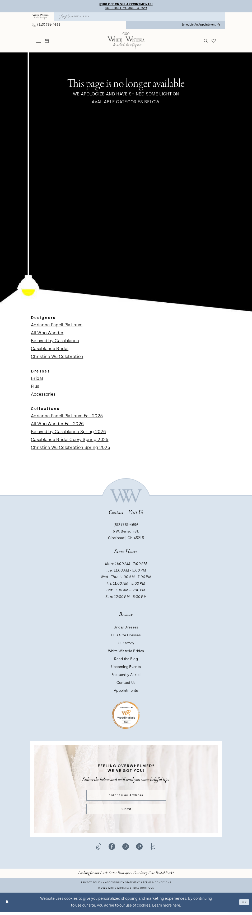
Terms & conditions (157, 885)
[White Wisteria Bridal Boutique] (40, 17)
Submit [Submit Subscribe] (126, 812)
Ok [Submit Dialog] (243, 905)
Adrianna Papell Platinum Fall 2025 (67, 416)
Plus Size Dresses (126, 636)
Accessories (43, 395)
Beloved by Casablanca (55, 341)
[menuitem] (40, 17)
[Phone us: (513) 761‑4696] (46, 26)
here (176, 908)
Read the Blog (126, 660)
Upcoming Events (126, 668)
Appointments (126, 691)
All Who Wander (47, 333)
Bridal (37, 379)
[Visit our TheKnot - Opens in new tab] (153, 849)
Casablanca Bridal (49, 349)
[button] (38, 41)
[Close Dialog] (7, 905)
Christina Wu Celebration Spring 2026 (70, 448)
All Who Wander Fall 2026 (57, 424)
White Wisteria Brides (126, 652)
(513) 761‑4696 (126, 526)
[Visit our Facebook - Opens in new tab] (111, 849)
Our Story (126, 644)
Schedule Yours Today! (126, 9)
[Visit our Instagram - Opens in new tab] (125, 849)
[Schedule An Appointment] (201, 26)
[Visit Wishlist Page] (214, 42)
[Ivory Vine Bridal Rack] (74, 17)
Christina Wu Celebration (57, 357)
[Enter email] (126, 796)
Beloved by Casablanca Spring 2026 (68, 432)
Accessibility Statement (122, 885)
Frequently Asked (126, 676)
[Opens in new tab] (126, 876)
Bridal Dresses (126, 628)
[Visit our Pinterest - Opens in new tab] (139, 849)
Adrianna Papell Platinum (56, 325)
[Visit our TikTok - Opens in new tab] (99, 849)
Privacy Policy (91, 885)
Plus (35, 387)
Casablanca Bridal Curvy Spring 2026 (70, 440)
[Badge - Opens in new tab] (126, 715)
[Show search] (206, 41)
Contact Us (126, 683)
